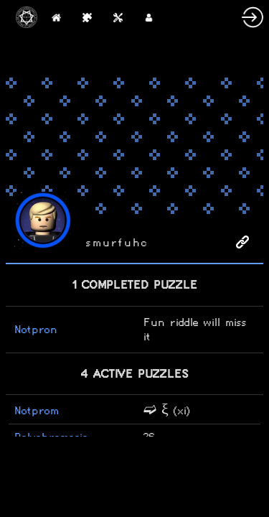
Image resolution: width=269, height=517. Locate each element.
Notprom (36, 410)
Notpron (35, 329)
